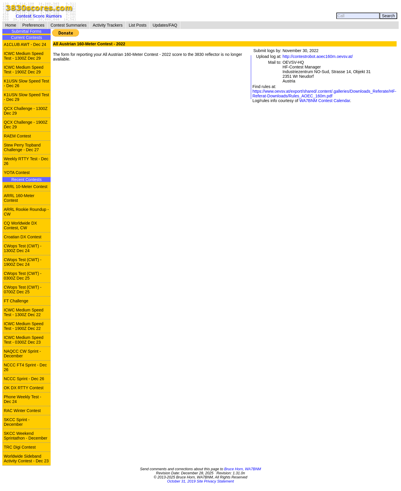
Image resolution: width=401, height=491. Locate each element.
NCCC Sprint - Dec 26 (24, 378)
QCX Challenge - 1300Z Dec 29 (25, 111)
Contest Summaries (69, 25)
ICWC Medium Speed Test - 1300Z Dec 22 (23, 312)
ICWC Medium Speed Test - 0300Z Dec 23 (23, 339)
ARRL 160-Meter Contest (19, 198)
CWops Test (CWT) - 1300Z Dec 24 (23, 248)
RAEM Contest (17, 136)
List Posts (138, 25)
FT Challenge (16, 301)
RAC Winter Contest (22, 410)
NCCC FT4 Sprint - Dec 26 (25, 367)
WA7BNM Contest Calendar (324, 100)
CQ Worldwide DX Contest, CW (20, 225)
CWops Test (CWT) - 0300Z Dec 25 (23, 275)
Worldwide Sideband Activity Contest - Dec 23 (26, 458)
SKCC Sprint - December (17, 422)
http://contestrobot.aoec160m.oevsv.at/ (317, 56)
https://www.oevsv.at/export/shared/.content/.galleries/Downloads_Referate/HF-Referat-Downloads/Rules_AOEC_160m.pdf (324, 93)
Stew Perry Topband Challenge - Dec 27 (22, 147)
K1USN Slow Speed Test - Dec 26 (26, 83)
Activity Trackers (108, 25)
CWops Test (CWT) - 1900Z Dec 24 (23, 262)
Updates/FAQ (164, 25)
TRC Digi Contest (20, 447)
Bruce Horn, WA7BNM (242, 469)
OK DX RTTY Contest (24, 387)
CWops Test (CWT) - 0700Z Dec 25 (23, 289)
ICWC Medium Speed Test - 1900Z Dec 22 (23, 326)
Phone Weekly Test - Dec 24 (22, 399)
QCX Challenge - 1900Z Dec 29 (25, 124)
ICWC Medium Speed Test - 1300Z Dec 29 (23, 56)
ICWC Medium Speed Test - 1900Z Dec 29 (23, 69)
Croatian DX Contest (22, 237)
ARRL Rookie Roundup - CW (26, 211)
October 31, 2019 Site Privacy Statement (200, 481)
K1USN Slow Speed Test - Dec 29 (26, 97)
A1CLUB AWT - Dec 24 (25, 44)
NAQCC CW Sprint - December (22, 353)
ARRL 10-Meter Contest (25, 186)
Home (10, 25)
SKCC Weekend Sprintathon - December (25, 435)
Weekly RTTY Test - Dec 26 (26, 161)
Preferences (33, 25)
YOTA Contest (17, 172)
